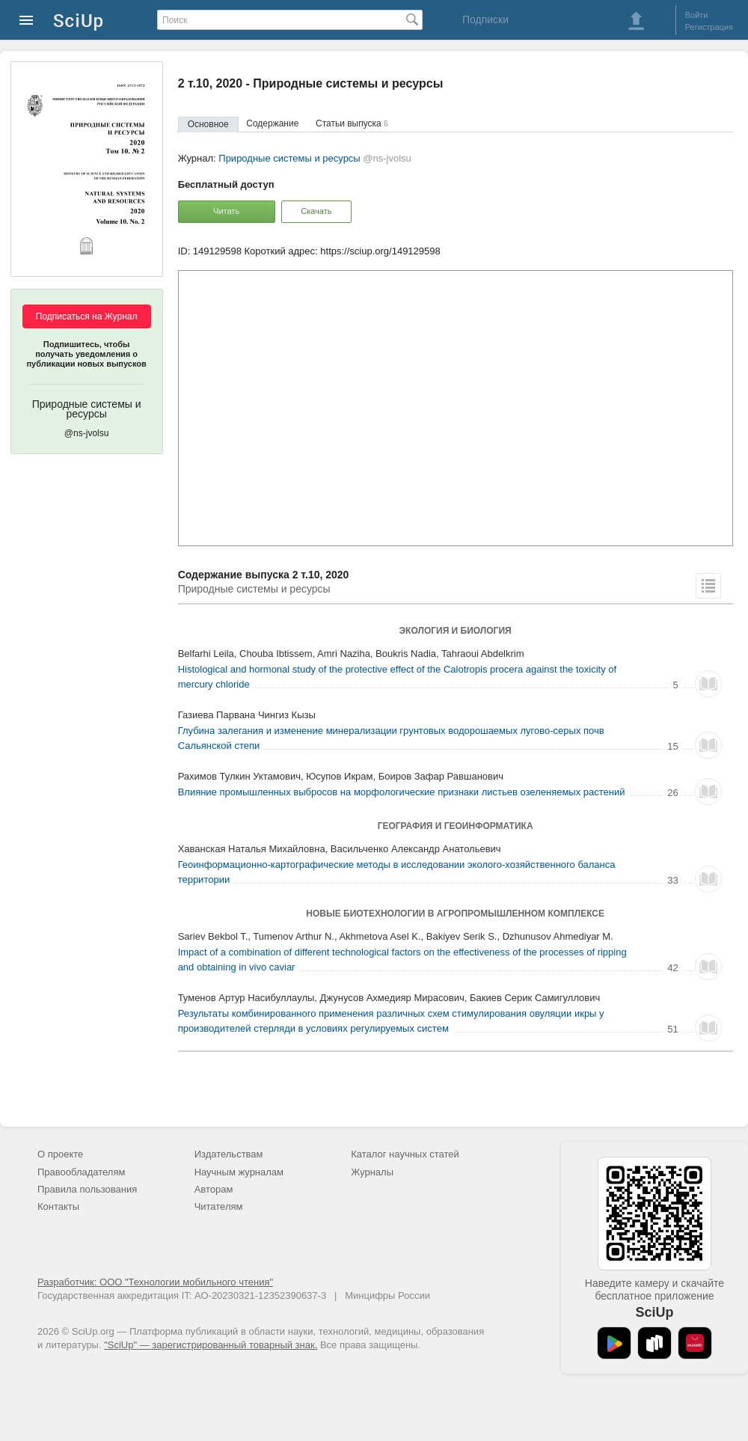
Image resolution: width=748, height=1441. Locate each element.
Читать (226, 210)
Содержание (272, 123)
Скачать (316, 210)
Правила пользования (87, 1189)
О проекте (60, 1154)
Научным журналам (238, 1172)
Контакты (58, 1206)
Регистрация (709, 26)
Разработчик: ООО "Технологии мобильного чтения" (155, 1282)
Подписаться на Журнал (87, 316)
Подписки (485, 19)
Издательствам (228, 1154)
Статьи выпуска (352, 123)
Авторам (213, 1189)
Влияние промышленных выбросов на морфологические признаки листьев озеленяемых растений (401, 792)
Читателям (218, 1206)
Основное (208, 124)
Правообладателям (81, 1172)
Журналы (372, 1172)
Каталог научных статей (405, 1154)
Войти (696, 14)
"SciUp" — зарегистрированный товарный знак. (210, 1344)
